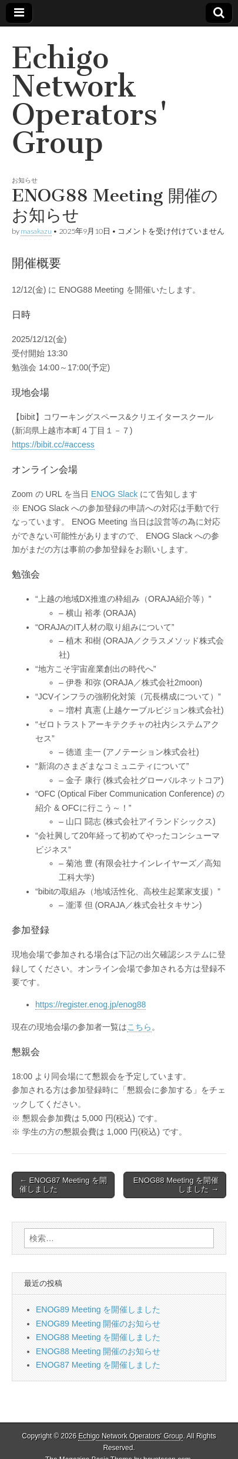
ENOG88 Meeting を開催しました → (176, 1185)
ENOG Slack (114, 494)
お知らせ (25, 180)
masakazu (36, 231)
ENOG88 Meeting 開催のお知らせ (98, 1351)
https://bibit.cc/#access (53, 444)
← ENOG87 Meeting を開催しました (63, 1185)
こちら (139, 1027)
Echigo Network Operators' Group (90, 100)
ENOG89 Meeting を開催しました (98, 1309)
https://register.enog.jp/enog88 (90, 1004)
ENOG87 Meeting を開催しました (98, 1365)
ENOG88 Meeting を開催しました (98, 1337)
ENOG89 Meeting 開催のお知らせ (98, 1323)
